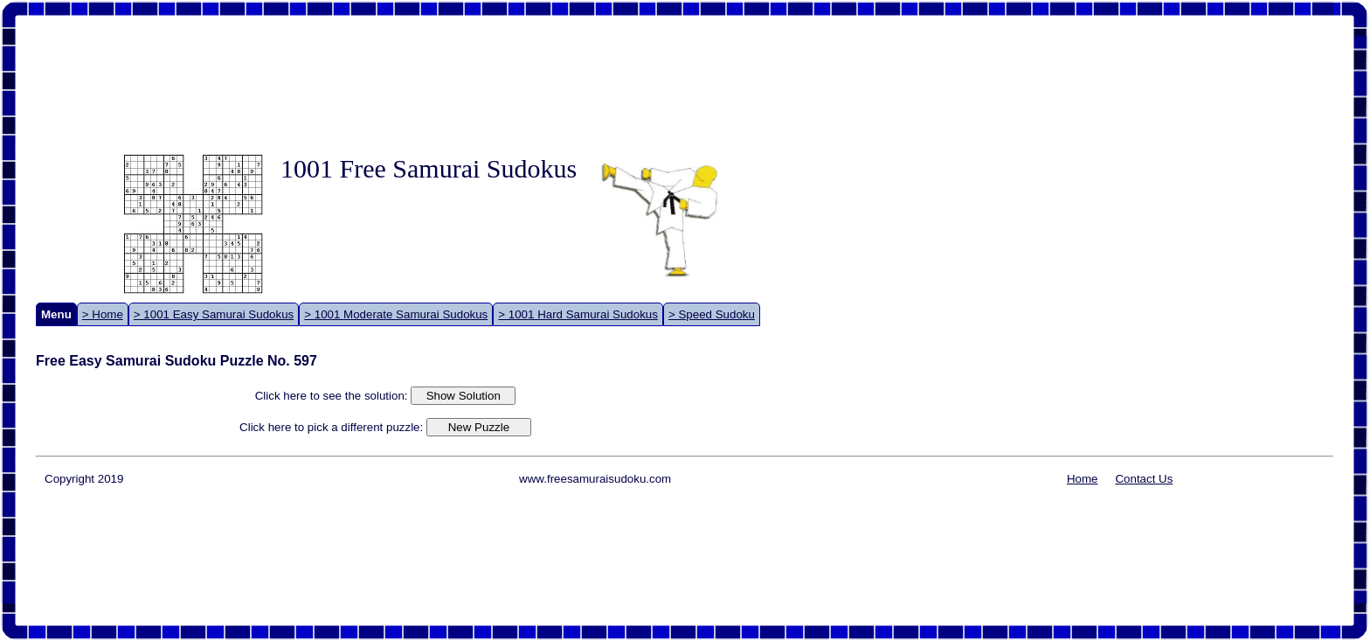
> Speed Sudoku (711, 314)
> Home (102, 314)
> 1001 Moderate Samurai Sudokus (396, 314)
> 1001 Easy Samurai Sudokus (214, 314)
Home (1082, 478)
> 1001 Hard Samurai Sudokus (578, 314)
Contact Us (1144, 478)
